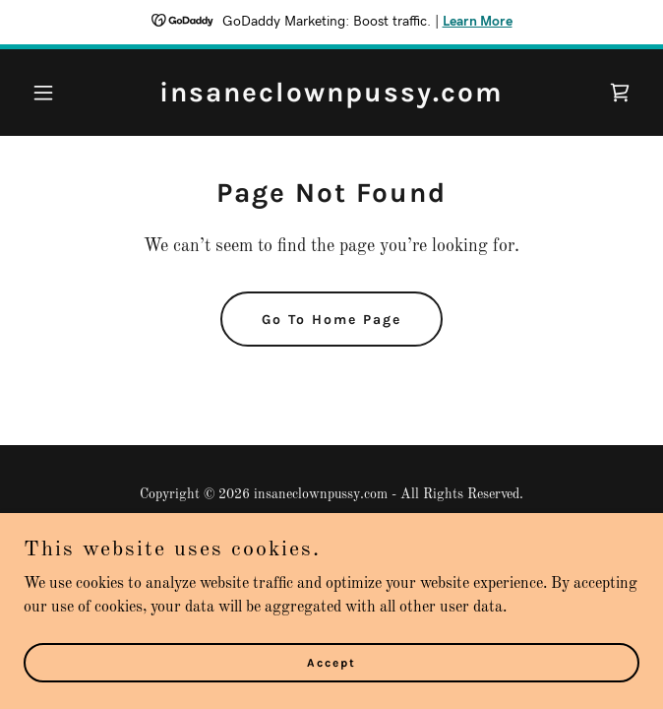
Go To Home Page (331, 319)
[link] (331, 97)
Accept (331, 662)
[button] (70, 92)
